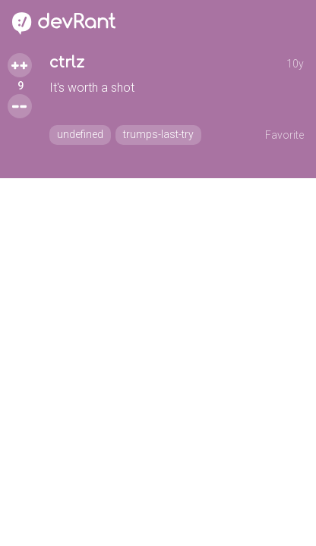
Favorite (284, 135)
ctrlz (66, 62)
